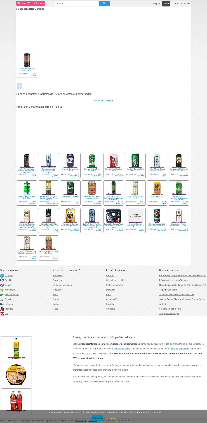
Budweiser (119, 176)
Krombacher (183, 231)
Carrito (175, 4)
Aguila (164, 203)
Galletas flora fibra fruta (170, 309)
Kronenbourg (74, 176)
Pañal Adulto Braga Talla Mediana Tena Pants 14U (182, 275)
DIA (4, 313)
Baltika (98, 231)
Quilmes (55, 176)
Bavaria (120, 231)
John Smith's (161, 231)
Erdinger (33, 258)
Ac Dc (34, 176)
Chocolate (58, 290)
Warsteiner (141, 203)
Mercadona (7, 290)
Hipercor (6, 304)
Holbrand (119, 203)
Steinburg (141, 231)
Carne (56, 299)
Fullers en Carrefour (103, 101)
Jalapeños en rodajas (169, 313)
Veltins (163, 176)
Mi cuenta (185, 4)
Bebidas (110, 275)
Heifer (55, 258)
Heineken (32, 203)
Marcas (166, 4)
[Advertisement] (103, 29)
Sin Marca (32, 231)
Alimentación (112, 299)
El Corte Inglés (9, 294)
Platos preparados (114, 285)
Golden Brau (96, 176)
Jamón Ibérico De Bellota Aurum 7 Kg (176, 294)
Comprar (156, 4)
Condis (5, 285)
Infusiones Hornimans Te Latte (173, 280)
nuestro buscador (122, 349)
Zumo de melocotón (62, 285)
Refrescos (58, 275)
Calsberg (185, 203)
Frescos (110, 304)
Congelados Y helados (116, 280)
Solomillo (57, 280)
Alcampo (6, 309)
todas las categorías (179, 349)
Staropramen (183, 176)
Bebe (108, 294)
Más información (111, 418)
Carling (55, 231)
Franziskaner (74, 231)
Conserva (110, 309)
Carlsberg (141, 176)
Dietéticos (110, 290)
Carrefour (97, 203)
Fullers (33, 75)
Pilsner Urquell (52, 203)
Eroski (5, 280)
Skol (77, 203)
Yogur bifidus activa (168, 290)
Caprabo (6, 275)
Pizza (55, 309)
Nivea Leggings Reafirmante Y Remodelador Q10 (182, 285)
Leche (56, 304)
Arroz (55, 294)
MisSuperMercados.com (31, 3)
